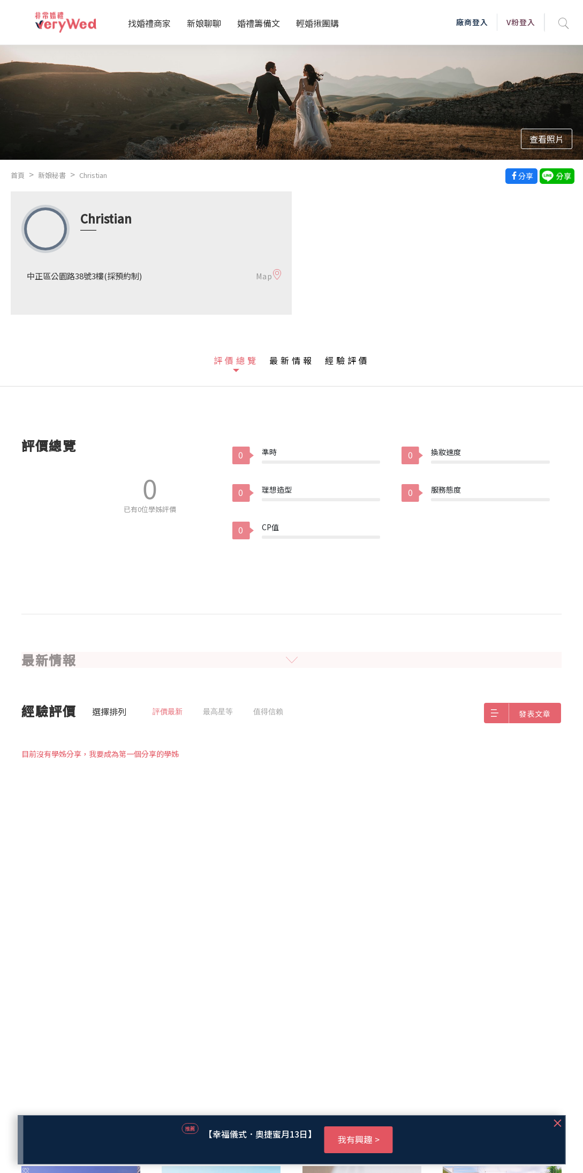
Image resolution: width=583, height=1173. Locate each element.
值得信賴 (268, 711)
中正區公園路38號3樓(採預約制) (84, 275)
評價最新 (168, 711)
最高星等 (218, 711)
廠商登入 (472, 22)
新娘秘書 (52, 175)
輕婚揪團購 (317, 23)
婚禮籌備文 (258, 23)
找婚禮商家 (149, 23)
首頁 (18, 175)
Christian (93, 175)
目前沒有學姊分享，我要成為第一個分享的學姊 (100, 753)
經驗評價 (347, 360)
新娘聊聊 (204, 23)
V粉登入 (520, 22)
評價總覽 (236, 360)
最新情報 (291, 360)
